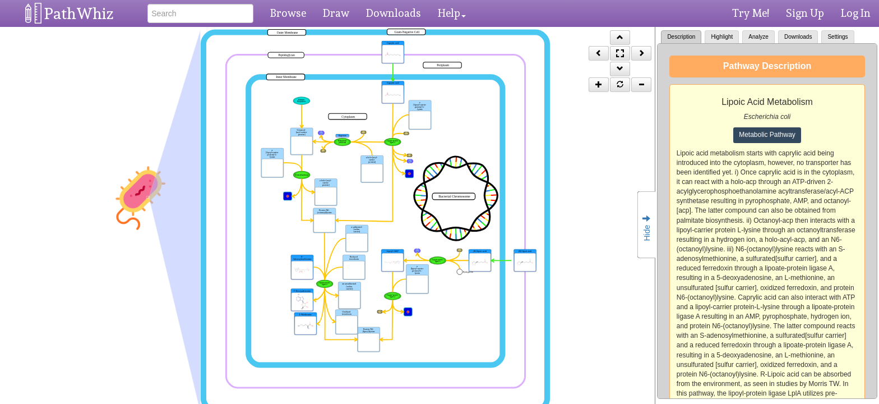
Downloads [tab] (798, 37)
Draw (336, 13)
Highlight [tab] (722, 37)
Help (452, 13)
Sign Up (805, 13)
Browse (288, 13)
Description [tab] (681, 37)
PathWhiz (79, 13)
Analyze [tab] (758, 37)
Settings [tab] (837, 37)
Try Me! (750, 13)
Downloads (393, 13)
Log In (856, 13)
